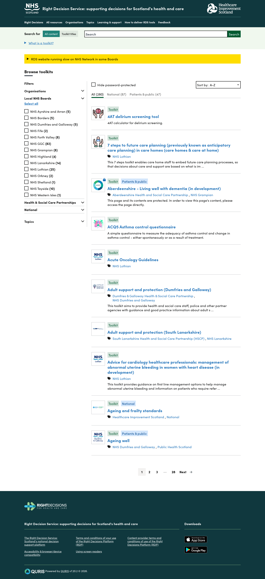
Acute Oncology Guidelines (132, 259)
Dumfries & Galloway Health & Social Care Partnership (153, 295)
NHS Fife (39, 130)
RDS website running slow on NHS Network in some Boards (74, 59)
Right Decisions (33, 22)
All (97, 94)
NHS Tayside (42, 188)
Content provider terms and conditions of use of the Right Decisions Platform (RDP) (145, 541)
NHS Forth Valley (45, 137)
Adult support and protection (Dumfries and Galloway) (159, 289)
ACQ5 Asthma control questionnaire (141, 226)
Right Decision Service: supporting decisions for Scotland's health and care (113, 8)
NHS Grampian (44, 150)
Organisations (74, 22)
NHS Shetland (42, 182)
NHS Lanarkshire (45, 162)
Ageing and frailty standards (134, 410)
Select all (31, 103)
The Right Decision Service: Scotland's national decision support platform (41, 541)
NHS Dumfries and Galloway (54, 124)
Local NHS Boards (54, 98)
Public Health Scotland (175, 446)
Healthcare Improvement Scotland (138, 417)
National (54, 209)
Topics (90, 22)
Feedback (164, 22)
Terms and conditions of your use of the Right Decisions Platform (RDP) (96, 541)
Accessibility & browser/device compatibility (43, 553)
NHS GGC (40, 143)
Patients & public (145, 94)
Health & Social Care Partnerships (54, 202)
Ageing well (118, 440)
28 (175, 471)
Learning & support (109, 22)
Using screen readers (89, 551)
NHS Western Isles (45, 195)
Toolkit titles (69, 34)
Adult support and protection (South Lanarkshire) (154, 332)
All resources (54, 22)
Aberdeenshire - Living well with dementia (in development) (164, 188)
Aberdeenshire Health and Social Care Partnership (150, 194)
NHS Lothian (42, 169)
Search (234, 34)
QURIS (65, 571)
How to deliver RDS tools (140, 22)
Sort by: (203, 84)
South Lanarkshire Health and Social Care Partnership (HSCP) (158, 338)
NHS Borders (42, 117)
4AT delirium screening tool (133, 116)
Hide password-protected (116, 84)
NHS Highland (43, 156)
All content (51, 34)
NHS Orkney (41, 175)
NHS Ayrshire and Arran (50, 111)
